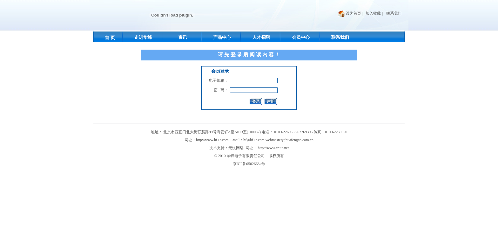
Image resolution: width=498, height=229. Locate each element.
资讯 (182, 37)
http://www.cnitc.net (273, 148)
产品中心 (222, 37)
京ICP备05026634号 (249, 164)
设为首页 (353, 13)
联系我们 (393, 13)
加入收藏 (373, 13)
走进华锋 (143, 37)
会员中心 (301, 37)
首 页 (110, 37)
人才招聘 (261, 37)
